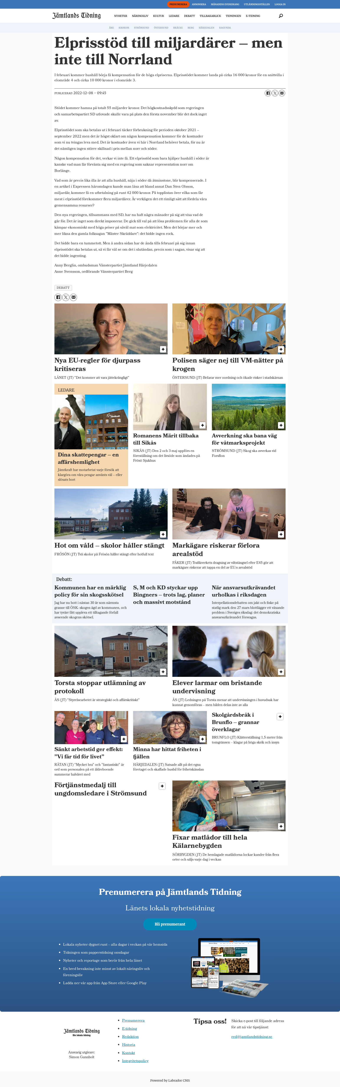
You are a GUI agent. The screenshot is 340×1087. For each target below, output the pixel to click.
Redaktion (130, 1037)
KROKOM (124, 27)
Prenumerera (133, 1021)
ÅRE (111, 27)
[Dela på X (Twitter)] (275, 93)
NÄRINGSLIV (140, 16)
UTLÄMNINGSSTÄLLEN (257, 4)
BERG (191, 27)
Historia (128, 1045)
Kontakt (128, 1053)
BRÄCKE (178, 27)
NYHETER (120, 16)
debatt (63, 288)
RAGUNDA (225, 27)
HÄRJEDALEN (206, 27)
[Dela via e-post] (282, 93)
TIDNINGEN (233, 16)
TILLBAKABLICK (210, 16)
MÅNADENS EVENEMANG (225, 4)
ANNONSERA (199, 4)
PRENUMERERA (178, 4)
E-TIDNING (253, 16)
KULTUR (158, 16)
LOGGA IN (280, 4)
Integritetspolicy (135, 1061)
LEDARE (174, 16)
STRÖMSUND (141, 27)
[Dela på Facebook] (268, 93)
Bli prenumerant (170, 924)
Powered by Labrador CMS (170, 1080)
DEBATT (189, 16)
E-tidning (129, 1029)
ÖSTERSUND (161, 27)
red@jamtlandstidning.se (251, 1037)
